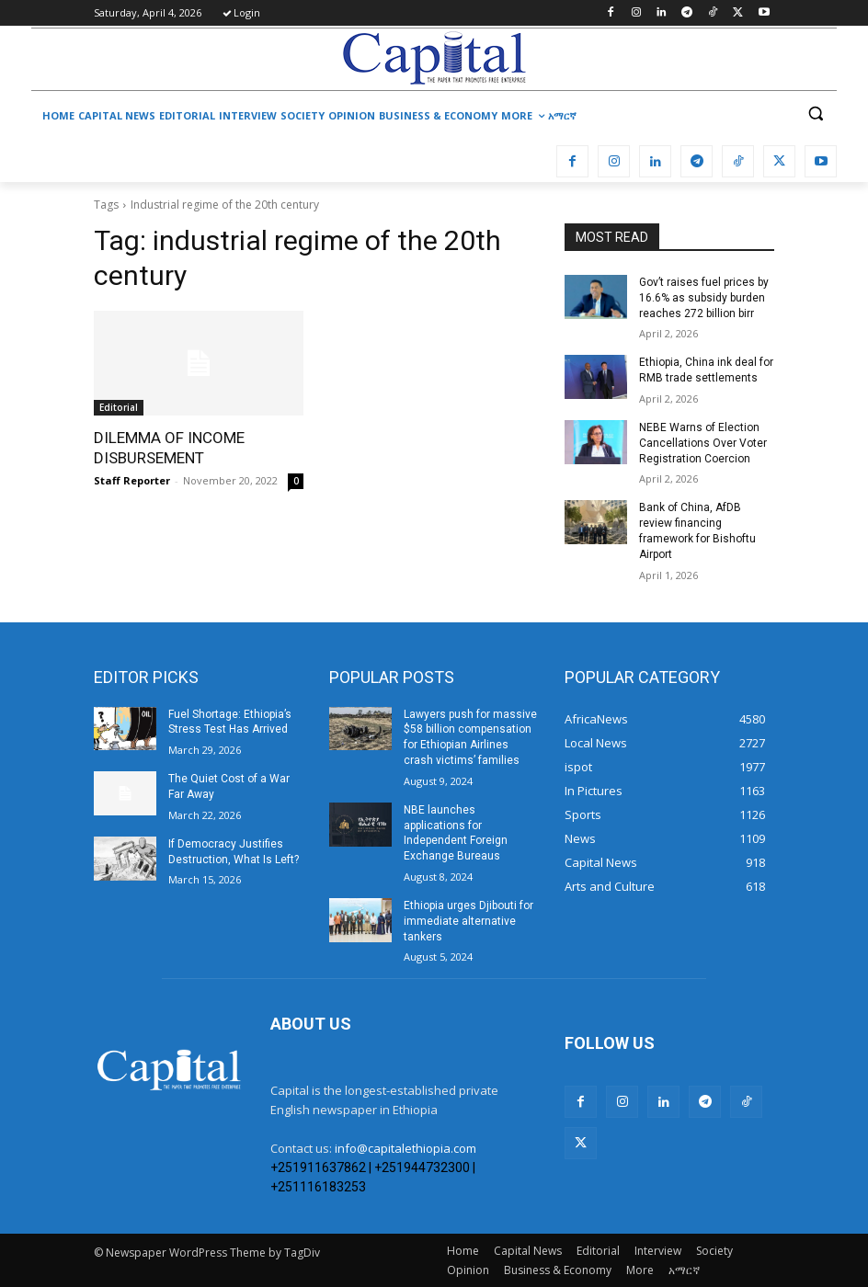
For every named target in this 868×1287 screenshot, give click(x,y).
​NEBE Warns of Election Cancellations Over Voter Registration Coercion (703, 443)
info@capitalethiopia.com (405, 1148)
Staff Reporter (132, 480)
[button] (815, 113)
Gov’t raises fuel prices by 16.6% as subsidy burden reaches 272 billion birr (704, 298)
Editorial (118, 407)
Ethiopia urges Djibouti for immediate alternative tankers (468, 921)
